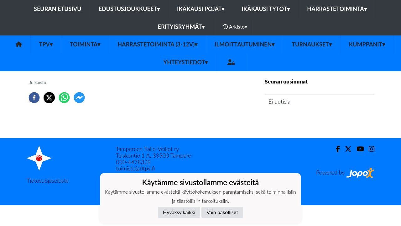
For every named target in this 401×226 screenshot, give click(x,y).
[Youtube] (358, 149)
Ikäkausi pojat (200, 8)
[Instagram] (369, 149)
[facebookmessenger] (79, 97)
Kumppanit (367, 44)
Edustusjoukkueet (129, 8)
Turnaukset (312, 44)
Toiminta (85, 44)
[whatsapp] (64, 97)
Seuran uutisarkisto (292, 119)
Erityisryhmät (181, 26)
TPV (46, 44)
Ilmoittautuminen (244, 44)
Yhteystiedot (186, 62)
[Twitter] (346, 149)
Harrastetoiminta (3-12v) (157, 44)
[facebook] (34, 97)
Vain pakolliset (222, 212)
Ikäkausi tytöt (266, 8)
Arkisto (235, 26)
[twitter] (49, 97)
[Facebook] (335, 149)
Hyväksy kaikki (179, 212)
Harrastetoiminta (337, 8)
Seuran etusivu (57, 8)
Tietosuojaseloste (48, 180)
